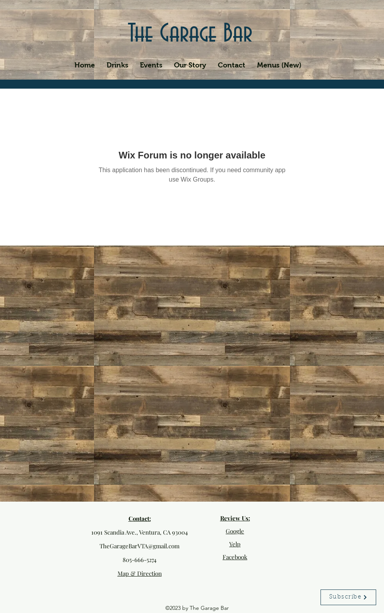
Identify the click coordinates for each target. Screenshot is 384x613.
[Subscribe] (348, 597)
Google (235, 531)
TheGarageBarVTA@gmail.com (139, 546)
